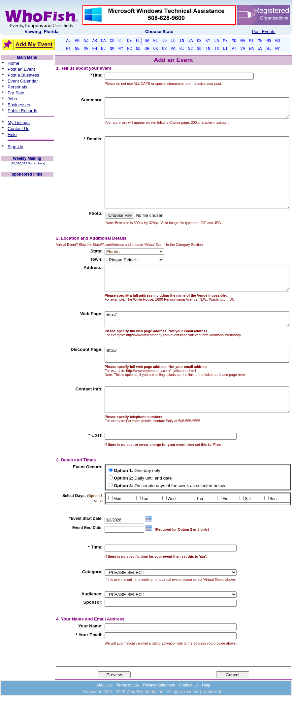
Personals (17, 86)
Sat (248, 498)
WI (269, 49)
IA (190, 41)
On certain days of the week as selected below (169, 485)
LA (216, 41)
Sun (273, 498)
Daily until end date (143, 478)
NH (94, 49)
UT (225, 49)
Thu (199, 498)
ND (138, 49)
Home (13, 63)
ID (164, 41)
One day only (137, 470)
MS (269, 41)
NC (129, 49)
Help (12, 134)
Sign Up (15, 146)
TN (208, 49)
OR (164, 49)
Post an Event (21, 69)
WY (277, 49)
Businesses (19, 104)
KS (199, 41)
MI (251, 41)
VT (234, 49)
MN (260, 41)
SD (199, 49)
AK (77, 41)
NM (112, 49)
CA (103, 41)
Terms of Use (128, 685)
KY (208, 41)
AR (94, 41)
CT (120, 41)
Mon (117, 498)
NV (85, 49)
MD (234, 41)
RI (181, 49)
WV (260, 49)
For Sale (16, 92)
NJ (103, 49)
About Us (104, 685)
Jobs (12, 98)
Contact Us (18, 128)
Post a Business (23, 75)
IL (173, 41)
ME (225, 41)
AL (68, 41)
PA (173, 49)
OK (155, 49)
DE (129, 41)
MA (243, 41)
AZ (85, 41)
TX (216, 49)
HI (155, 41)
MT (68, 49)
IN (181, 41)
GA (147, 41)
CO (112, 41)
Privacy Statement (159, 685)
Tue (145, 498)
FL (138, 41)
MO (277, 41)
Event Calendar (23, 81)
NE (77, 49)
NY (120, 49)
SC (190, 49)
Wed (172, 498)
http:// (197, 319)
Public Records (22, 110)
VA (243, 49)
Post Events (263, 31)
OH (147, 49)
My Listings (19, 122)
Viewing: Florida (42, 31)
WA (251, 49)
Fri (224, 498)
